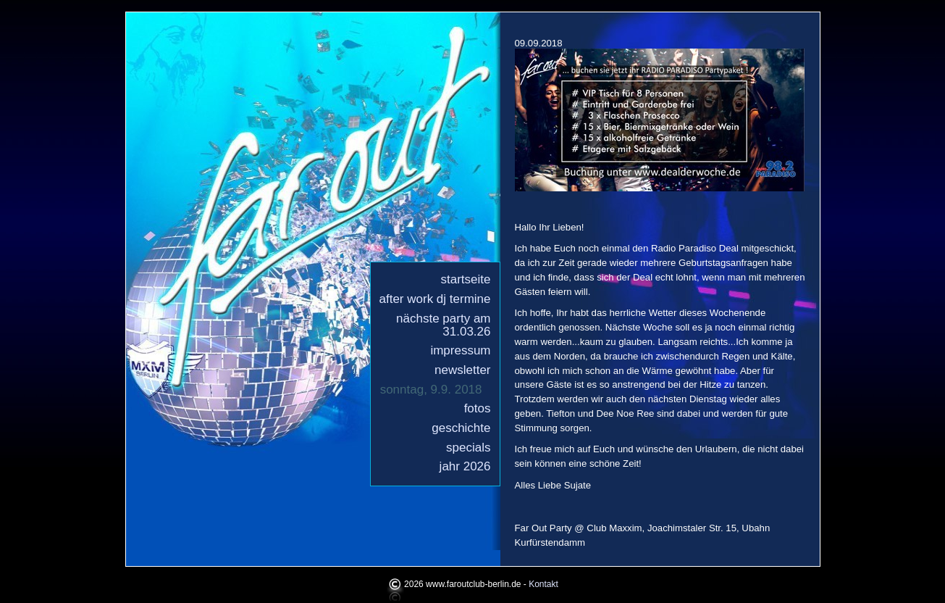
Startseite (466, 279)
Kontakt (543, 584)
